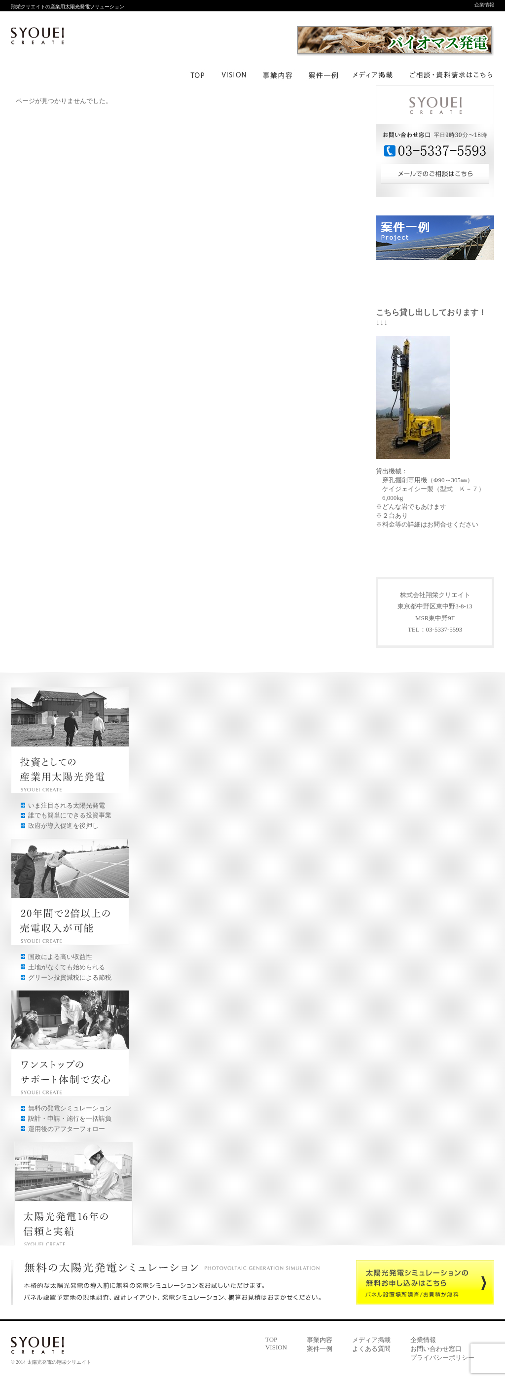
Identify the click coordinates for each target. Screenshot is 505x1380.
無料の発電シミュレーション (69, 1108)
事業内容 (319, 1340)
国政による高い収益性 (60, 956)
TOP (271, 1339)
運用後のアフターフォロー (66, 1128)
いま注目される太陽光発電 (66, 805)
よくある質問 (371, 1348)
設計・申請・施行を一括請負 (69, 1118)
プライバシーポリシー (442, 1357)
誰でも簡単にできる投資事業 (69, 815)
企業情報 (484, 4)
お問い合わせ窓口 (436, 1348)
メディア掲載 (371, 1340)
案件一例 (319, 1348)
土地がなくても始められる (66, 967)
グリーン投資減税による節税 (69, 977)
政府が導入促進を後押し (63, 825)
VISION (276, 1347)
